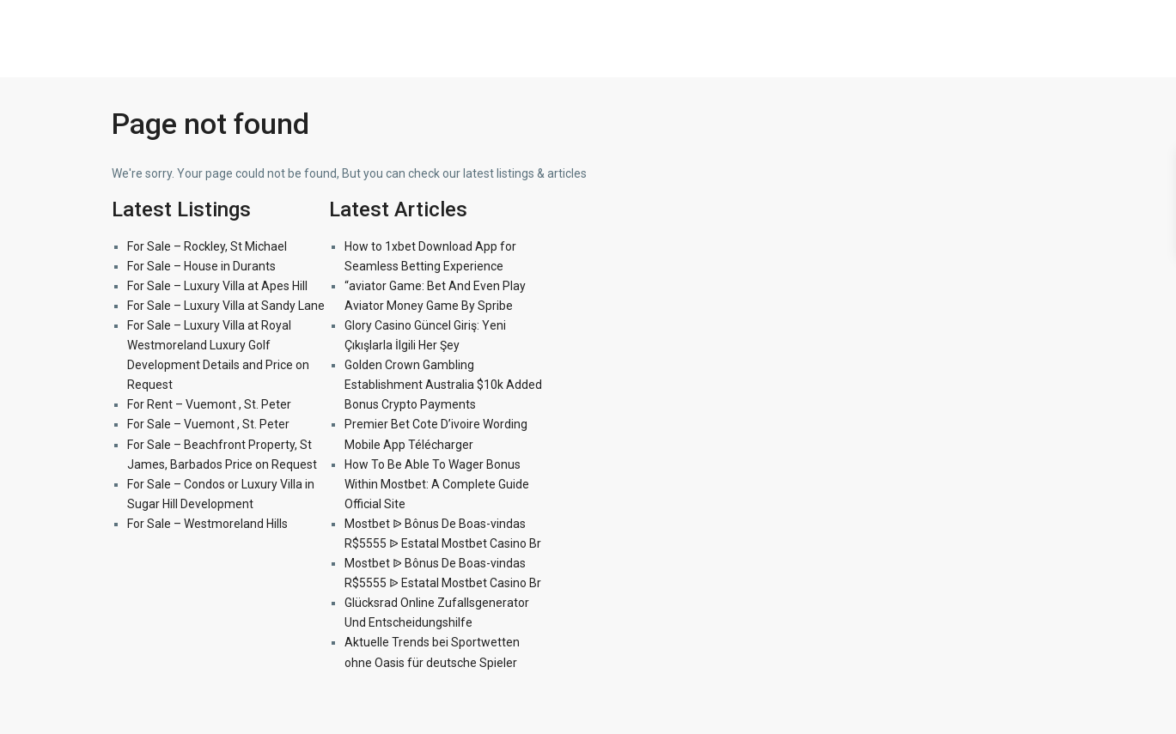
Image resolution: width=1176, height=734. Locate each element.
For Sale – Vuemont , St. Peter (208, 424)
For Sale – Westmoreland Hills (207, 524)
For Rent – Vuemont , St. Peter (209, 404)
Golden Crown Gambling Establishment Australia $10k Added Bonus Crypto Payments (443, 384)
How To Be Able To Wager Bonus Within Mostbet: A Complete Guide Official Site (436, 484)
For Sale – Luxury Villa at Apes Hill (217, 286)
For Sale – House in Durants (201, 266)
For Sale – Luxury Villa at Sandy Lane (226, 305)
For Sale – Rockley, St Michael (207, 246)
